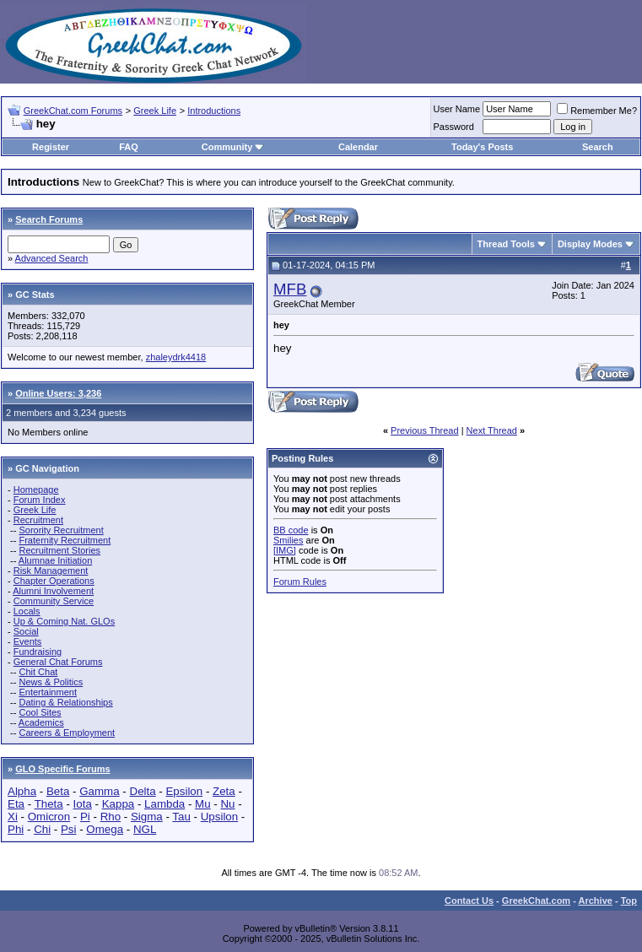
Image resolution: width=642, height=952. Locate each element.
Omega (104, 829)
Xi (13, 816)
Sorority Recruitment (61, 530)
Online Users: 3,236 (58, 393)
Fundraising (37, 651)
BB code (291, 530)
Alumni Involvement (53, 591)
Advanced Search (52, 258)
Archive (595, 900)
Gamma (99, 791)
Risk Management (51, 570)
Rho (110, 816)
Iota (82, 804)
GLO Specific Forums (62, 769)
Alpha (22, 791)
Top (629, 900)
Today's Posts (482, 147)
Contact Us (469, 900)
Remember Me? (597, 110)
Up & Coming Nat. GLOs (64, 621)
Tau (181, 816)
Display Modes (590, 244)
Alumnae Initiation (55, 560)
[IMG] (284, 550)
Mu (203, 804)
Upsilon (219, 816)
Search (597, 147)
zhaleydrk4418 (176, 357)
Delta (143, 791)
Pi (85, 816)
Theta (49, 804)
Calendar (358, 147)
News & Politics (51, 682)
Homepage (36, 489)
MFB (289, 289)
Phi (16, 829)
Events (27, 641)
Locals (26, 611)
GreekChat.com (536, 900)
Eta (16, 804)
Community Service (53, 601)
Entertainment (47, 692)
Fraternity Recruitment (65, 540)
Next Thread (492, 430)
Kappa (118, 804)
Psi (69, 829)
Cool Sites (40, 712)
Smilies (288, 540)
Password (454, 127)
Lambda (164, 804)
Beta (57, 791)
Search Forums (49, 219)
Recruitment (38, 520)
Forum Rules (299, 581)
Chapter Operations (53, 581)
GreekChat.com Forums (73, 110)
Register (50, 147)
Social (26, 631)
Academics (41, 722)
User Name (457, 109)
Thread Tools (506, 244)
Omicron (49, 816)
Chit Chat (38, 672)
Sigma (147, 816)
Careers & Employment (67, 733)
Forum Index (39, 500)
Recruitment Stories (59, 550)
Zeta (224, 791)
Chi (42, 829)
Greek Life (154, 110)
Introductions (213, 110)
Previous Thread (425, 430)
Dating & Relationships (65, 702)
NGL (144, 829)
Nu (227, 804)
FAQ (128, 147)
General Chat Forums (58, 662)
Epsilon (183, 791)
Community (233, 147)
